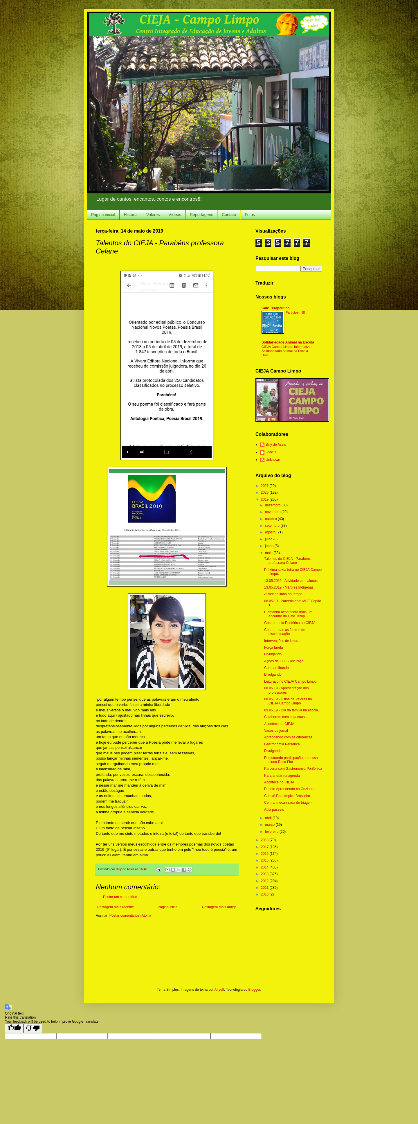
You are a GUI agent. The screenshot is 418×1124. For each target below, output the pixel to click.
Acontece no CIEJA (279, 724)
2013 (265, 874)
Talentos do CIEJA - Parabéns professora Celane (287, 561)
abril (269, 818)
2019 (265, 499)
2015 (265, 860)
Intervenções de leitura (281, 641)
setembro (272, 526)
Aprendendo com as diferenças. (288, 737)
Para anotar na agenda (282, 776)
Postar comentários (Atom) (130, 915)
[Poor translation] (33, 1028)
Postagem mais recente (115, 907)
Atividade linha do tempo (283, 594)
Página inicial (103, 214)
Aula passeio (274, 810)
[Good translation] (14, 1028)
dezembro (273, 505)
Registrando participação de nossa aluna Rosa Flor (291, 760)
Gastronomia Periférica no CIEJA (290, 623)
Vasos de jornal (276, 731)
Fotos (250, 214)
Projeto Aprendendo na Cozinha (289, 789)
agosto (270, 532)
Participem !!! (295, 312)
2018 (265, 840)
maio (269, 553)
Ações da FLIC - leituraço (283, 661)
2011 (265, 888)
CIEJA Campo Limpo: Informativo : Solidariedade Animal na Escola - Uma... (287, 351)
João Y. (271, 452)
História (131, 214)
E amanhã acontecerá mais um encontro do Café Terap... (288, 614)
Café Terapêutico (275, 308)
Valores (153, 214)
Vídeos (174, 214)
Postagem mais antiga (219, 907)
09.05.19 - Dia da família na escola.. (292, 710)
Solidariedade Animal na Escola (288, 342)
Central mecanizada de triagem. (289, 803)
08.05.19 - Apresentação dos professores (286, 690)
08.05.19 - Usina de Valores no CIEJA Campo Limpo (288, 701)
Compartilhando (276, 668)
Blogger (254, 990)
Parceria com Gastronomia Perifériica (293, 769)
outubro (271, 519)
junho (270, 546)
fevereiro (272, 832)
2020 (265, 492)
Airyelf (219, 990)
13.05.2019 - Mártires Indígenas (289, 587)
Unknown (273, 460)
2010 (265, 894)
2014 (265, 867)
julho (269, 539)
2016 (265, 854)
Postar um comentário (120, 897)
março (270, 825)
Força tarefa (273, 647)
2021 (265, 486)
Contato (229, 214)
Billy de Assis (276, 445)
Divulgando (273, 654)
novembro (273, 512)
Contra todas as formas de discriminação (284, 632)
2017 (265, 847)
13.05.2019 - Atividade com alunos (291, 581)
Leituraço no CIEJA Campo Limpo (290, 681)
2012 (265, 881)
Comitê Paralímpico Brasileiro (287, 796)
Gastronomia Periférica (282, 744)
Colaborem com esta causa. (285, 717)
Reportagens (201, 214)
